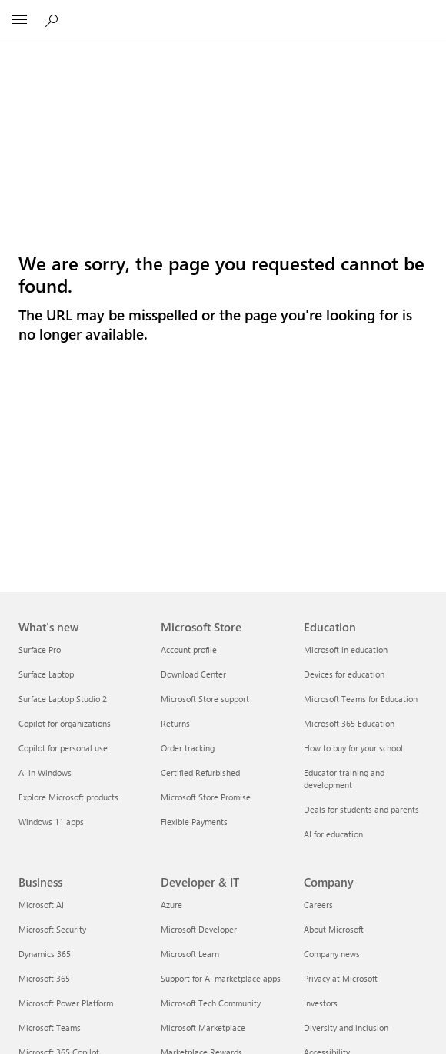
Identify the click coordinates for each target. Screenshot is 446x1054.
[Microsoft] (222, 11)
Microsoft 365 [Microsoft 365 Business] (44, 978)
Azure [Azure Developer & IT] (171, 904)
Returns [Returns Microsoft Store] (175, 723)
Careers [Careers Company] (318, 904)
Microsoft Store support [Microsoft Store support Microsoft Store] (205, 698)
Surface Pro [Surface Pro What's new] (39, 649)
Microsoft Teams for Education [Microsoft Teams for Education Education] (361, 698)
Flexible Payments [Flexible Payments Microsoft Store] (194, 821)
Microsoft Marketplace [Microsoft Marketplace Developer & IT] (203, 1027)
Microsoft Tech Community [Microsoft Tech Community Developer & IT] (211, 1003)
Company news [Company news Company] (332, 954)
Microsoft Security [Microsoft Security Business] (52, 929)
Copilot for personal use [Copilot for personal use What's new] (63, 748)
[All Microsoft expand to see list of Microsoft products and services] (19, 20)
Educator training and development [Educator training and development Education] (344, 778)
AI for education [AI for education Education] (333, 834)
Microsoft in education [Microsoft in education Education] (346, 649)
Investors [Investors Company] (321, 1003)
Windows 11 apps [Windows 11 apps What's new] (51, 821)
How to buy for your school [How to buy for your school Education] (353, 748)
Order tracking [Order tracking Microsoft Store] (188, 748)
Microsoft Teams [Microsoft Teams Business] (49, 1027)
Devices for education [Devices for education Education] (344, 674)
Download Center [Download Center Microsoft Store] (193, 674)
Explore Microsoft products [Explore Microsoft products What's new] (68, 797)
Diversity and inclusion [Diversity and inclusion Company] (346, 1027)
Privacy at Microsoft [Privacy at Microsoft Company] (341, 978)
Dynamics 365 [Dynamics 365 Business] (44, 954)
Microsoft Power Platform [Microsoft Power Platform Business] (65, 1003)
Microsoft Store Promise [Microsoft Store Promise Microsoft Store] (206, 797)
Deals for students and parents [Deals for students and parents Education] (361, 809)
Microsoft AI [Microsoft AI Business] (41, 904)
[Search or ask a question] (54, 20)
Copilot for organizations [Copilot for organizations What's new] (64, 723)
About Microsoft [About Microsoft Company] (334, 929)
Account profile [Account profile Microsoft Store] (189, 649)
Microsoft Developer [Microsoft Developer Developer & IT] (199, 929)
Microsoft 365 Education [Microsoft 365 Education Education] (349, 723)
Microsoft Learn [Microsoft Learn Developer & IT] (190, 954)
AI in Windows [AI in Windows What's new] (45, 772)
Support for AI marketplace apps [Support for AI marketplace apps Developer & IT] (221, 978)
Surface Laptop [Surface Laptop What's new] (46, 674)
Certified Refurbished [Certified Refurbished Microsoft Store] (200, 772)
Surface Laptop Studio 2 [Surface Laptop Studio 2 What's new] (62, 698)
